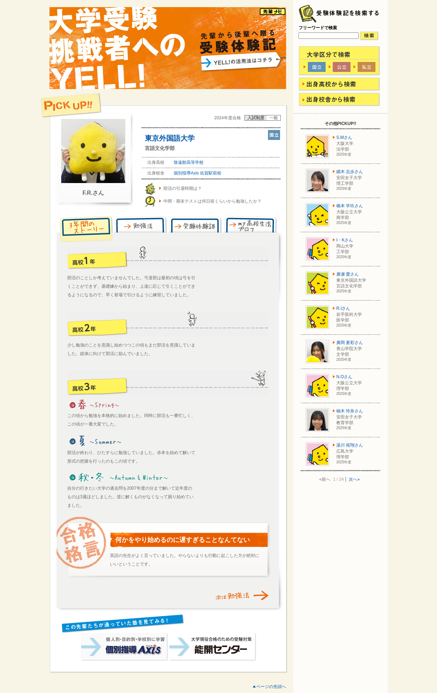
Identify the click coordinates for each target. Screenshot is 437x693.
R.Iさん (343, 308)
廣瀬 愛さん (347, 274)
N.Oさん (344, 376)
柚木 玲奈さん (349, 410)
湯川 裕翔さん (349, 445)
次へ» (354, 479)
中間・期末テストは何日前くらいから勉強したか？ (212, 201)
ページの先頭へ (271, 686)
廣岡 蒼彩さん (349, 342)
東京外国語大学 (170, 138)
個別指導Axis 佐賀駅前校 (197, 173)
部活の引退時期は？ (182, 188)
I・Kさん (344, 240)
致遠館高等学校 (189, 162)
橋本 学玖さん (349, 205)
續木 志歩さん (349, 171)
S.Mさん (344, 137)
